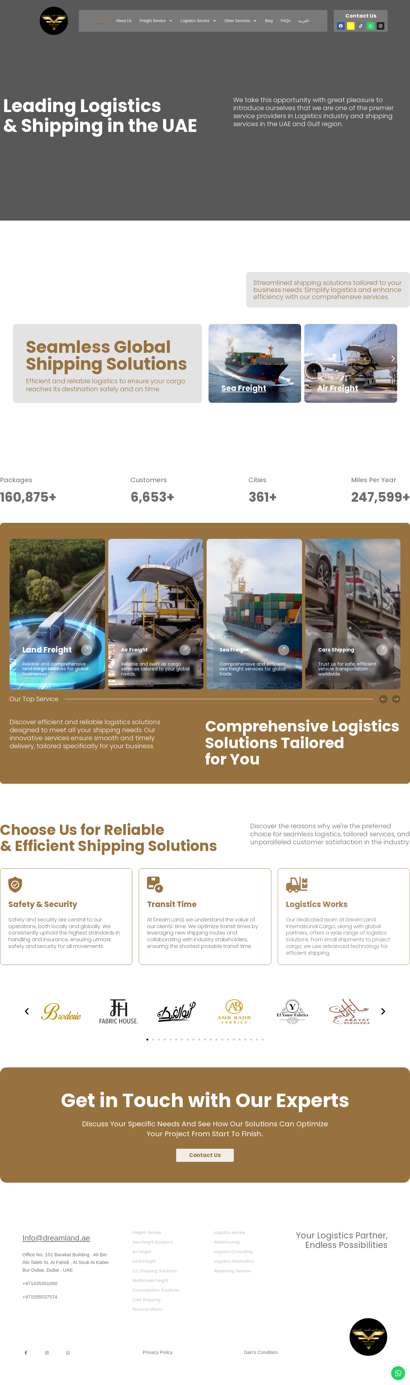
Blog (269, 21)
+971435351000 (39, 1283)
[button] (213, 359)
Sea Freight (243, 388)
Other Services (241, 21)
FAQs (285, 21)
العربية (303, 21)
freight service (156, 21)
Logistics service (199, 21)
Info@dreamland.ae (56, 1238)
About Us (124, 21)
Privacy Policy (158, 1352)
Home (102, 21)
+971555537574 (39, 1297)
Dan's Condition (261, 1352)
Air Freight (337, 388)
